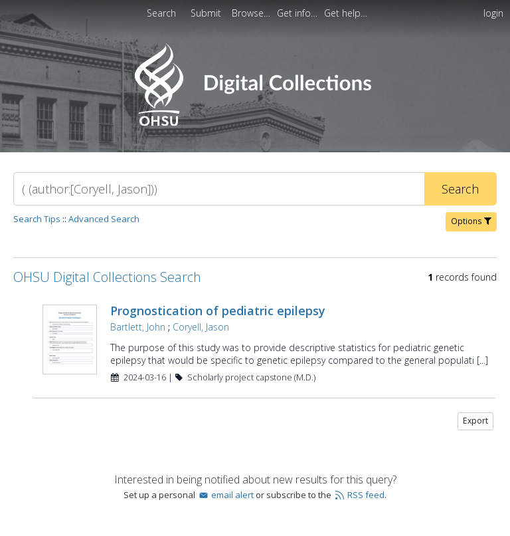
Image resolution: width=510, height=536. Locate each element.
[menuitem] (207, 13)
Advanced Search (103, 219)
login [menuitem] (493, 13)
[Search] (218, 188)
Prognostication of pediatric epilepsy (217, 311)
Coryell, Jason (201, 327)
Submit (207, 13)
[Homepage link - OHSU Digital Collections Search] (255, 122)
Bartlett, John (137, 327)
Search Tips (36, 219)
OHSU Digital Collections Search (107, 277)
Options (471, 221)
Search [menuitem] (161, 13)
